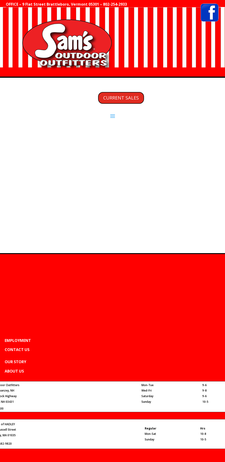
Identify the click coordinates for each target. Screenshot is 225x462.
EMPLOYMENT (18, 340)
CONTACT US (17, 349)
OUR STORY (15, 361)
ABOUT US (14, 371)
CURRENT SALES (121, 98)
